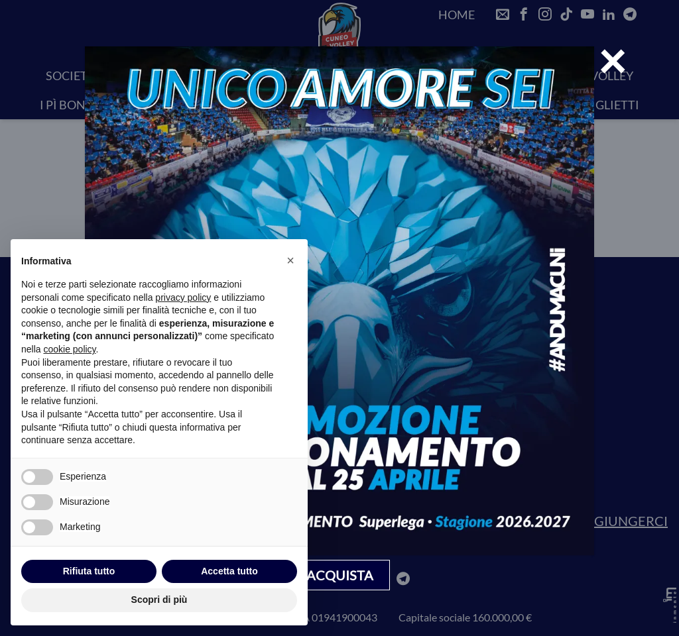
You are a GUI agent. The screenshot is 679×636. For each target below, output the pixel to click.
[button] (290, 260)
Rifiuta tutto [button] (89, 571)
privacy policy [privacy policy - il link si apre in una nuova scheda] (183, 297)
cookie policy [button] (69, 349)
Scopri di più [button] (159, 599)
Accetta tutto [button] (229, 571)
